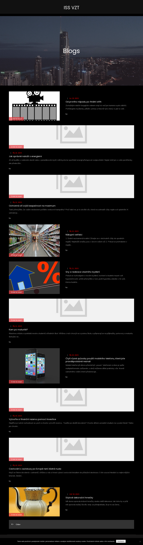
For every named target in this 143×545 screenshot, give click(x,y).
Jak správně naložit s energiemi (25, 156)
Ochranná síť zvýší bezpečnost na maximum (32, 206)
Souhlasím (121, 541)
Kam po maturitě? (18, 330)
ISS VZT (71, 7)
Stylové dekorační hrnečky (79, 498)
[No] (140, 541)
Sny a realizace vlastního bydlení (83, 272)
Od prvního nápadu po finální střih (83, 102)
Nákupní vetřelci (74, 235)
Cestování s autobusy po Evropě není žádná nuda (35, 469)
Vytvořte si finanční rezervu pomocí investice (32, 419)
